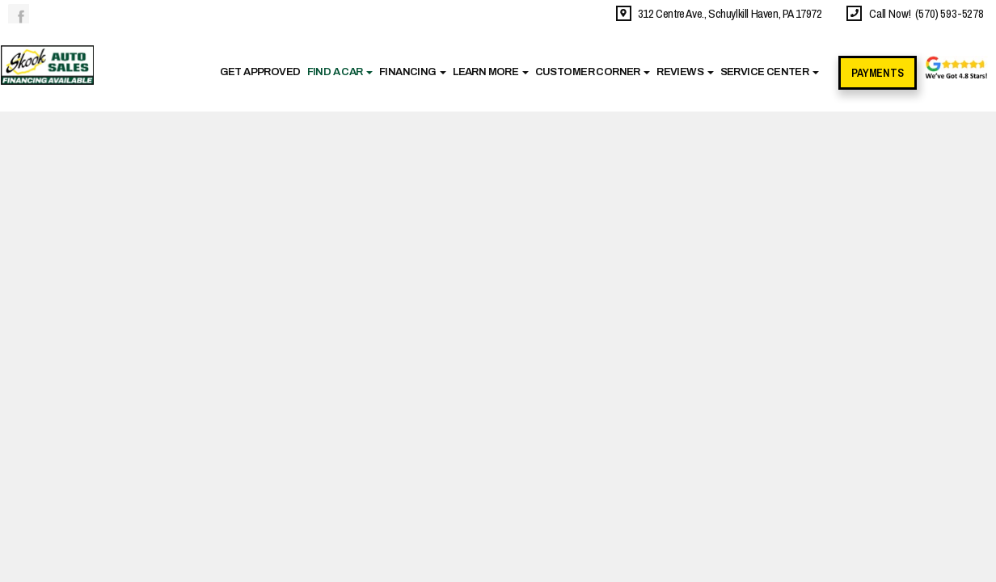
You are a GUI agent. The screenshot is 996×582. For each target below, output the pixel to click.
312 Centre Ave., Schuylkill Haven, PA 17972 (728, 13)
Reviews (684, 71)
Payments (877, 72)
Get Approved (260, 71)
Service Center (769, 71)
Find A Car (340, 71)
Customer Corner (593, 71)
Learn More (491, 71)
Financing (412, 71)
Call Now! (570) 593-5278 (924, 13)
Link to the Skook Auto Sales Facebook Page (18, 13)
